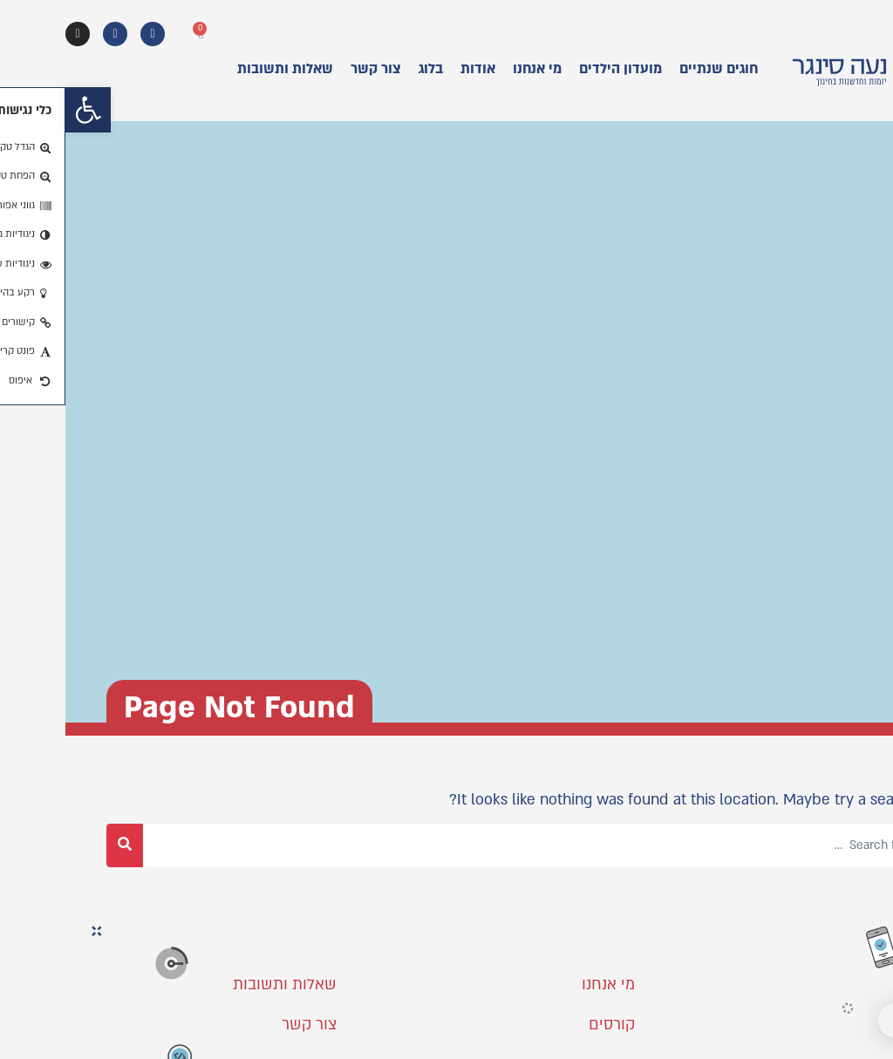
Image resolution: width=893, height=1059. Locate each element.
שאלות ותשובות (220, 68)
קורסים (546, 1025)
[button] (22, 109)
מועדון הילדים (555, 68)
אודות (412, 68)
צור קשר (310, 68)
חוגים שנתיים (653, 68)
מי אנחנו (471, 68)
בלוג (365, 68)
